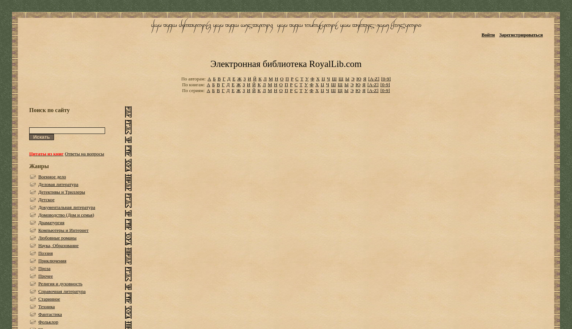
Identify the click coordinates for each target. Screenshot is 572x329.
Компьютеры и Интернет (63, 230)
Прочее (45, 276)
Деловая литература (58, 184)
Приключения (52, 260)
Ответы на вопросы (84, 153)
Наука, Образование (58, 245)
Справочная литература (62, 291)
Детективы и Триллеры (61, 192)
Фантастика (50, 314)
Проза (44, 268)
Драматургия (51, 222)
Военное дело (52, 176)
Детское (46, 199)
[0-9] (386, 79)
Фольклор (48, 322)
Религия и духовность (60, 283)
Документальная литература (66, 207)
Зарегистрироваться (521, 34)
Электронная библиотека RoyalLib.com (286, 64)
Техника (46, 306)
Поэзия (45, 253)
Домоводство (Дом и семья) (66, 215)
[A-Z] (373, 79)
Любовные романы (57, 238)
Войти (488, 34)
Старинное (49, 299)
